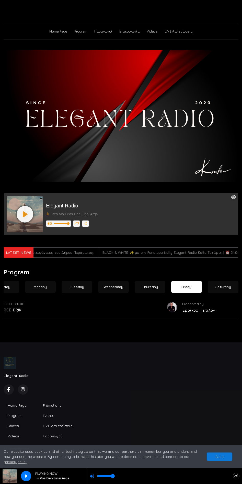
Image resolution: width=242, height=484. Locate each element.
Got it (219, 456)
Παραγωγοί (103, 31)
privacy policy (16, 461)
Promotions (52, 405)
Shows (13, 426)
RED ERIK (12, 309)
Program (80, 31)
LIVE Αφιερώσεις (179, 31)
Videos (152, 31)
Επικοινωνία (129, 31)
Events (48, 415)
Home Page (58, 31)
